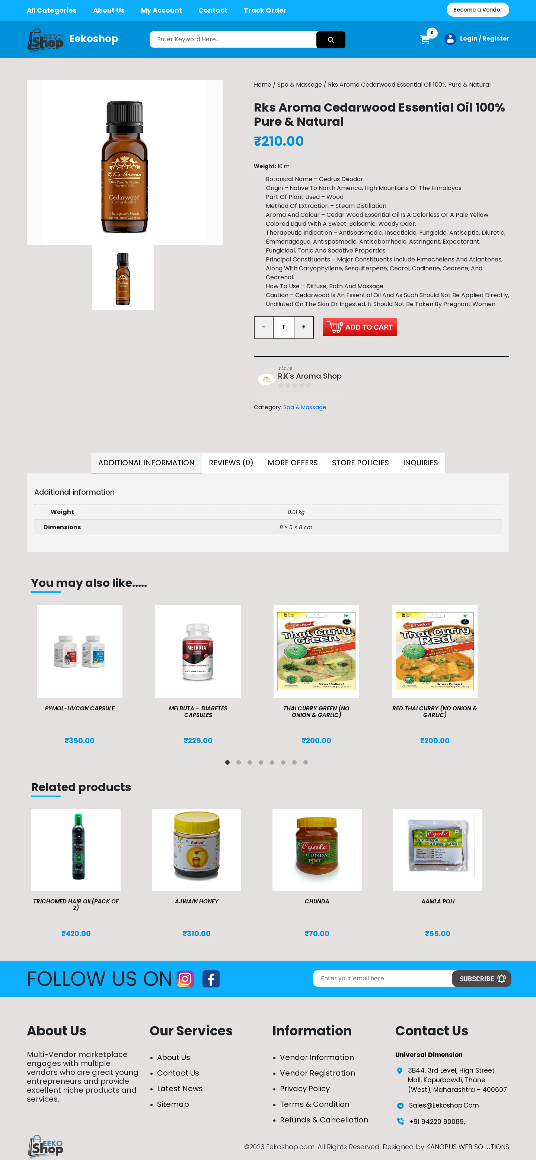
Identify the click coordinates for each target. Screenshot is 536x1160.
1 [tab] (229, 764)
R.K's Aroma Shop (310, 376)
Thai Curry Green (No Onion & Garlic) (316, 711)
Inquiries (420, 462)
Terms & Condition (315, 1104)
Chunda (317, 901)
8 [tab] (307, 764)
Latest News (180, 1088)
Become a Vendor (477, 9)
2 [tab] (240, 764)
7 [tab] (296, 764)
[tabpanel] (90, 675)
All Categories (52, 10)
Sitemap (173, 1104)
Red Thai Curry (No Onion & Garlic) (434, 711)
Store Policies (360, 462)
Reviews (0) (231, 462)
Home (262, 84)
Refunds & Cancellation (324, 1120)
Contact (212, 10)
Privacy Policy (305, 1088)
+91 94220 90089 (436, 1121)
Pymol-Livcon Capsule (80, 708)
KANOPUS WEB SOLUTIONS (467, 1146)
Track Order (265, 10)
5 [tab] (273, 764)
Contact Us (178, 1073)
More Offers (293, 462)
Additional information (146, 462)
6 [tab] (284, 764)
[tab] (146, 463)
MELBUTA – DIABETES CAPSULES (198, 711)
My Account (161, 10)
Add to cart (360, 326)
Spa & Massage (299, 84)
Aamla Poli (437, 901)
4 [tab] (262, 764)
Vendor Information (317, 1057)
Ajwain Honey (196, 901)
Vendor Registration (317, 1073)
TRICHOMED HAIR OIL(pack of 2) (76, 904)
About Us (109, 10)
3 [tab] (251, 764)
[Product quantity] (283, 327)
